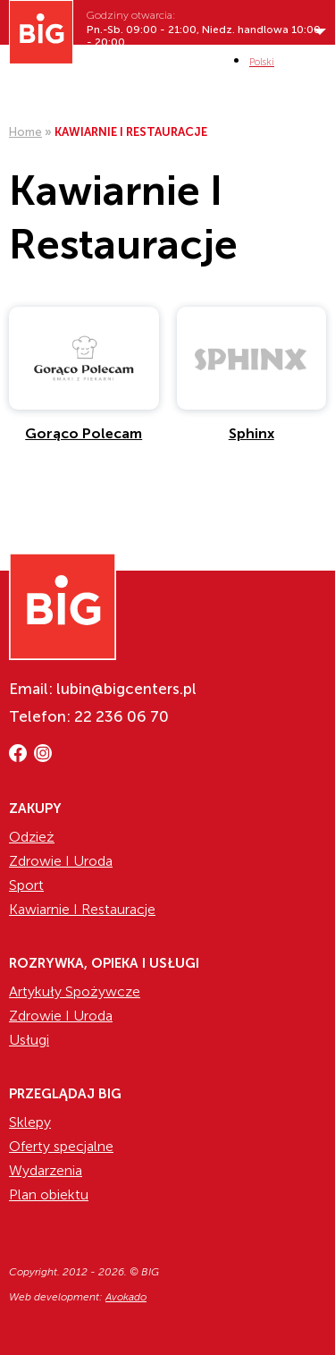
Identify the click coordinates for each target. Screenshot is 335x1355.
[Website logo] (41, 32)
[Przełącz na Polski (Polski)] (261, 62)
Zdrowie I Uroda (61, 860)
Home (25, 132)
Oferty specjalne (61, 1146)
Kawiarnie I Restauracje (82, 909)
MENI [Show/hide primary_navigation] (313, 60)
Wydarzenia (45, 1170)
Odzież (31, 836)
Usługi (29, 1039)
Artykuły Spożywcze (74, 991)
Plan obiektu (48, 1194)
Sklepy (30, 1122)
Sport (26, 885)
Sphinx (251, 433)
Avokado (126, 1297)
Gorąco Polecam (83, 433)
